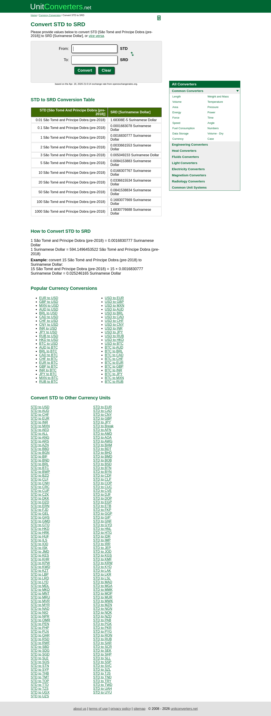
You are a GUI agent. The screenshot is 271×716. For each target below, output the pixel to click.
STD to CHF (40, 414)
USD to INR (114, 328)
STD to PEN (40, 624)
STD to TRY (102, 681)
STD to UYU (102, 692)
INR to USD (48, 328)
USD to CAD (114, 317)
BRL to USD (48, 313)
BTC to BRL (114, 351)
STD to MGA (102, 586)
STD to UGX (40, 692)
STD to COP (102, 483)
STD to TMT (40, 677)
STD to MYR (40, 605)
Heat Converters (184, 150)
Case (210, 138)
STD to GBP (102, 418)
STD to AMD (102, 433)
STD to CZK (40, 494)
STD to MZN (102, 605)
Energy (176, 112)
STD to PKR (102, 628)
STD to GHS (40, 517)
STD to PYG (102, 631)
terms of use (98, 709)
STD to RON (102, 635)
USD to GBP (114, 302)
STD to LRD (40, 578)
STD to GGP (102, 513)
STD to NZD (102, 616)
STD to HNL (102, 529)
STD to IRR (102, 544)
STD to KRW (102, 563)
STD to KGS (102, 555)
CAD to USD (48, 317)
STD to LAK (102, 570)
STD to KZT (39, 570)
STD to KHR (40, 559)
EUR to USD (48, 298)
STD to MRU (40, 597)
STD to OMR (40, 620)
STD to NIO (39, 612)
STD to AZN (40, 445)
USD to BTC (114, 343)
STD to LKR (102, 574)
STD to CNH (40, 483)
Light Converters (184, 163)
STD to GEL (40, 513)
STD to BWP (40, 472)
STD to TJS (102, 673)
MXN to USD (49, 305)
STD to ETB (102, 506)
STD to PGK (102, 624)
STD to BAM (102, 445)
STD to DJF (102, 494)
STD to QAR (40, 635)
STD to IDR (102, 536)
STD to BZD (40, 475)
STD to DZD (40, 502)
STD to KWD (40, 567)
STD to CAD (102, 411)
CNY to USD (48, 324)
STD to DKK (40, 498)
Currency (178, 138)
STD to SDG (40, 650)
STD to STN (40, 666)
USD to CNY (114, 324)
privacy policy (121, 709)
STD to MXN (40, 426)
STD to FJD (39, 510)
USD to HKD (114, 340)
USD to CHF (114, 321)
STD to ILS (39, 540)
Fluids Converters (185, 157)
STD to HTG (102, 532)
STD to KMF (102, 559)
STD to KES (40, 555)
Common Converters (187, 91)
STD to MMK (103, 589)
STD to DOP (102, 498)
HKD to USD (48, 340)
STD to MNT (40, 593)
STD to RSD (40, 639)
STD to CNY (102, 414)
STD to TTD (40, 685)
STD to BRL (40, 464)
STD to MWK (103, 601)
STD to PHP (40, 628)
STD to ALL (39, 433)
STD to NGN (102, 609)
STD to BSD (102, 464)
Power (211, 112)
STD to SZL (102, 669)
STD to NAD (40, 609)
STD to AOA (102, 437)
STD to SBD (40, 647)
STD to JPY (102, 422)
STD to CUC (102, 487)
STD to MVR (40, 601)
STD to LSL (102, 578)
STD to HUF (40, 536)
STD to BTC (40, 468)
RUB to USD (48, 336)
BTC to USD (48, 343)
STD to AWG (102, 441)
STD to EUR (102, 407)
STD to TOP (40, 681)
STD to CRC (40, 487)
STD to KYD (102, 567)
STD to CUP (40, 491)
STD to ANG (40, 437)
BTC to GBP (114, 366)
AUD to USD (48, 309)
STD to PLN (40, 631)
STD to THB (40, 673)
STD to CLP (102, 479)
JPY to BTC (48, 374)
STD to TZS (39, 688)
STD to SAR (102, 643)
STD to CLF (39, 479)
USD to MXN (114, 305)
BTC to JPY (114, 374)
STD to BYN (102, 472)
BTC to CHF (114, 359)
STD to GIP (102, 517)
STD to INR (39, 422)
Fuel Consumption (183, 128)
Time (210, 117)
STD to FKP (102, 510)
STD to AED (40, 430)
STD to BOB (102, 460)
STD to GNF (102, 521)
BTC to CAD (114, 355)
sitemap (139, 709)
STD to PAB (102, 620)
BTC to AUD (114, 347)
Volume (176, 101)
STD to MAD (102, 582)
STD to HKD (40, 529)
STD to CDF (102, 475)
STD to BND (40, 460)
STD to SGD (40, 654)
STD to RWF (40, 643)
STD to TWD (102, 685)
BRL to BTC (48, 351)
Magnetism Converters (189, 175)
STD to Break (103, 426)
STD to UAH (102, 688)
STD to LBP (39, 574)
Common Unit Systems (189, 187)
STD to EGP (102, 502)
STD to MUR (102, 597)
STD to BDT (102, 449)
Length (176, 96)
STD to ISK (39, 548)
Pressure (212, 107)
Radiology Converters (188, 181)
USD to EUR (114, 298)
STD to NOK (102, 612)
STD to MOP (102, 593)
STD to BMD (102, 456)
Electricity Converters (188, 169)
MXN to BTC (48, 378)
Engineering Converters (190, 144)
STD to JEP (102, 548)
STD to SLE (39, 658)
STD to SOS (40, 662)
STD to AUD (40, 411)
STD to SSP (102, 662)
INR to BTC (48, 370)
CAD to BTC (48, 355)
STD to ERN (40, 506)
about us (79, 709)
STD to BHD (102, 453)
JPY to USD (48, 332)
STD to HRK (40, 532)
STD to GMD (40, 521)
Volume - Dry (215, 133)
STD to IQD (39, 544)
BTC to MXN (114, 378)
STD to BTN (102, 468)
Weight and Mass (218, 96)
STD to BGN (40, 453)
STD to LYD (39, 582)
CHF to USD (48, 321)
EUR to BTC (48, 362)
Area (175, 107)
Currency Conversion (50, 15)
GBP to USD (48, 302)
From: (64, 49)
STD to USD (40, 407)
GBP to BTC (48, 366)
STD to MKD (40, 589)
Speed (176, 123)
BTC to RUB (114, 381)
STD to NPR (40, 616)
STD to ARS (40, 441)
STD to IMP (102, 540)
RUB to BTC (48, 381)
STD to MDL (40, 586)
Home (34, 15)
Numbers (213, 128)
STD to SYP (40, 669)
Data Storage (180, 133)
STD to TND (102, 677)
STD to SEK (102, 650)
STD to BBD (40, 449)
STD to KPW (40, 563)
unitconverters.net (184, 709)
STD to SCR (102, 647)
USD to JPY (114, 332)
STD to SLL (102, 658)
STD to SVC (102, 666)
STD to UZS (40, 696)
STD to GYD (102, 525)
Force (175, 117)
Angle (210, 123)
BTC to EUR (114, 362)
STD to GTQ (40, 525)
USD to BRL (114, 313)
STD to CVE (102, 491)
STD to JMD (40, 551)
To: (66, 60)
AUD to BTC (48, 347)
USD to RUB (114, 336)
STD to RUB (102, 639)
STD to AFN (102, 430)
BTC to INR (113, 370)
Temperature (215, 101)
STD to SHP (102, 654)
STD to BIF (39, 456)
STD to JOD (102, 551)
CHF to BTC (48, 359)
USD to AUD (114, 309)
